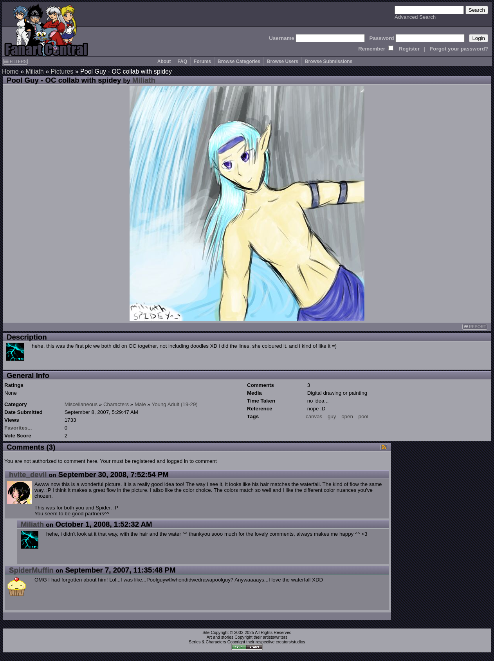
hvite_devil (28, 474)
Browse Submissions (328, 61)
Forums (202, 61)
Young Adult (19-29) (174, 404)
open (347, 416)
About (164, 61)
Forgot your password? (459, 49)
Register (409, 49)
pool (363, 416)
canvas (314, 416)
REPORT (474, 326)
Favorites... (18, 428)
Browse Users (282, 61)
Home (10, 71)
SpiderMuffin (31, 570)
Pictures (62, 71)
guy (332, 416)
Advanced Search (415, 17)
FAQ (182, 61)
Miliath (34, 71)
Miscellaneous (81, 404)
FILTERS (15, 61)
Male (140, 404)
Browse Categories (239, 61)
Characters (116, 404)
